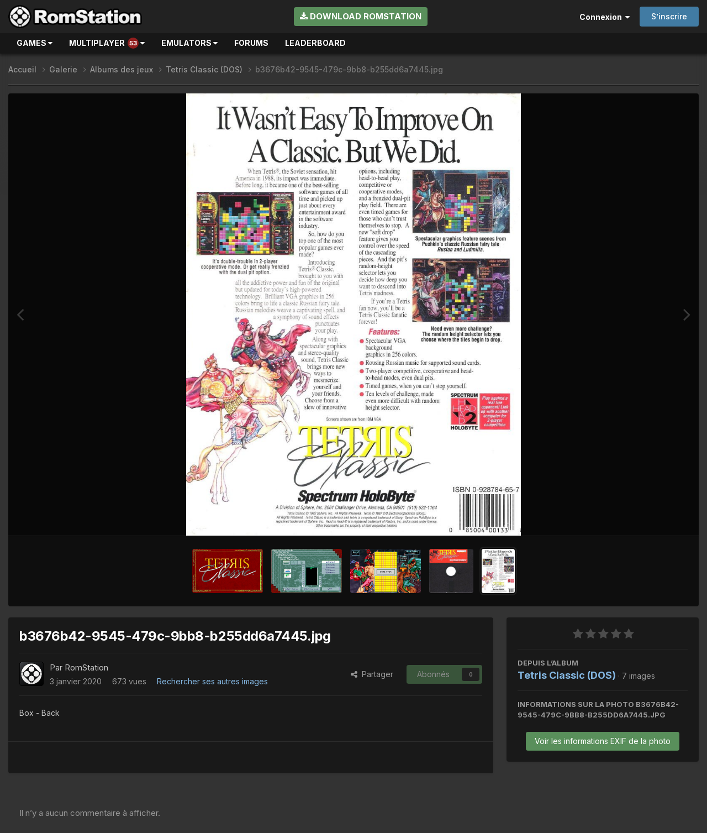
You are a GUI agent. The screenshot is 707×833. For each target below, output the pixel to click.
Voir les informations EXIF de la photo (603, 741)
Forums (251, 43)
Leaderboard (315, 43)
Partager (372, 674)
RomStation (86, 667)
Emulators (189, 43)
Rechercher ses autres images (212, 681)
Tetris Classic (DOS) (567, 675)
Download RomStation (360, 16)
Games (34, 43)
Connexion (604, 17)
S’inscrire (669, 16)
